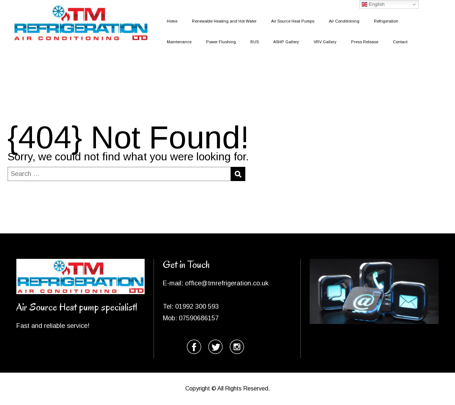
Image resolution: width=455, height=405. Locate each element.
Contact (400, 42)
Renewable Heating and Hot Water (224, 21)
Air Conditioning (344, 21)
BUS (254, 42)
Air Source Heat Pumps (292, 21)
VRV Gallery (325, 42)
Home (172, 21)
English (373, 4)
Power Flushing (221, 42)
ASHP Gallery (286, 42)
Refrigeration (386, 21)
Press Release (364, 42)
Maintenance (179, 42)
